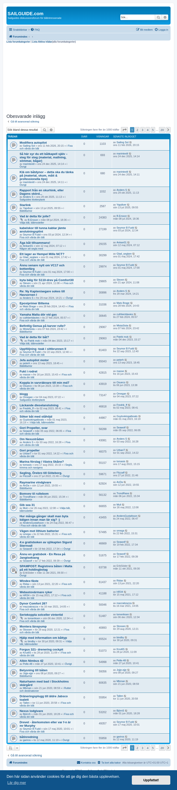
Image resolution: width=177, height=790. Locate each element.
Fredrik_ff (28, 408)
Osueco (27, 385)
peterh (26, 363)
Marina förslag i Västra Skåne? (42, 461)
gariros (27, 740)
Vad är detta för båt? (34, 337)
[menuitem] (35, 29)
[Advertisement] (88, 78)
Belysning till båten (33, 670)
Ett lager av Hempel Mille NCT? (42, 254)
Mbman (27, 688)
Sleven (27, 283)
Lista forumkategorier (18, 42)
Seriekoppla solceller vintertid (41, 614)
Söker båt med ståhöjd (36, 416)
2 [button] (137, 130)
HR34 (26, 595)
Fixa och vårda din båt (32, 237)
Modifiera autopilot (33, 142)
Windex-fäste (29, 581)
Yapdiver (28, 208)
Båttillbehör (26, 210)
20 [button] (162, 130)
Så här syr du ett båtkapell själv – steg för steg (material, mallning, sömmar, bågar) (44, 157)
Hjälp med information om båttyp (43, 637)
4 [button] (147, 130)
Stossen (27, 629)
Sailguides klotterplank (32, 199)
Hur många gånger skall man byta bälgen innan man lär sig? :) (44, 517)
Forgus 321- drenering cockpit (41, 649)
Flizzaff (27, 476)
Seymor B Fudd (32, 234)
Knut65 (27, 652)
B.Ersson (33, 219)
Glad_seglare (30, 257)
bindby (31, 641)
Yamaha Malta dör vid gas (38, 314)
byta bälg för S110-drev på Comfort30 (47, 280)
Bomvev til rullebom (34, 493)
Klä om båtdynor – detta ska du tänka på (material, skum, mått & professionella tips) (47, 175)
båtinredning (29, 737)
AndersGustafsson (33, 522)
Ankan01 (28, 245)
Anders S (28, 196)
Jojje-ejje (28, 673)
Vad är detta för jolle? (35, 216)
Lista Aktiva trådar (42, 42)
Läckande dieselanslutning (39, 405)
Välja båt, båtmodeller (32, 222)
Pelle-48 (27, 663)
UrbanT (27, 453)
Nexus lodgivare (31, 711)
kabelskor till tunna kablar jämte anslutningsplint (43, 229)
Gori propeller (30, 450)
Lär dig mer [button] (16, 783)
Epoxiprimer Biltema (34, 303)
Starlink (25, 205)
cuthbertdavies (31, 317)
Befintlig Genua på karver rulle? (42, 326)
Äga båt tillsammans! (35, 242)
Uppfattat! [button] (151, 780)
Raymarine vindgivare (35, 482)
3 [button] (142, 130)
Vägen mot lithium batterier (39, 531)
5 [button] (153, 130)
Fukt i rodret (28, 371)
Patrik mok (34, 340)
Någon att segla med (31, 248)
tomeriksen (34, 618)
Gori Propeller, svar (34, 428)
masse (26, 374)
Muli (25, 508)
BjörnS (27, 714)
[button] (124, 130)
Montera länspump (33, 626)
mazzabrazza (30, 606)
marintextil (29, 164)
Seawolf (27, 431)
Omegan (28, 397)
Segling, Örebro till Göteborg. (41, 473)
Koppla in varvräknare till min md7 (44, 382)
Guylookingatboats (33, 419)
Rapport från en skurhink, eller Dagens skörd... (42, 192)
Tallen (26, 702)
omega (27, 534)
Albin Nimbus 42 (31, 660)
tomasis (27, 464)
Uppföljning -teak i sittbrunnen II (43, 349)
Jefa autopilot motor (34, 360)
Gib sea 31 (27, 505)
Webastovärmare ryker (36, 592)
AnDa (26, 485)
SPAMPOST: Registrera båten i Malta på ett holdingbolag (46, 567)
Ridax (26, 584)
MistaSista (29, 329)
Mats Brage (29, 306)
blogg (24, 394)
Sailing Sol (29, 145)
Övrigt (23, 166)
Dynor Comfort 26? (33, 603)
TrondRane (29, 496)
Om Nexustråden (32, 439)
